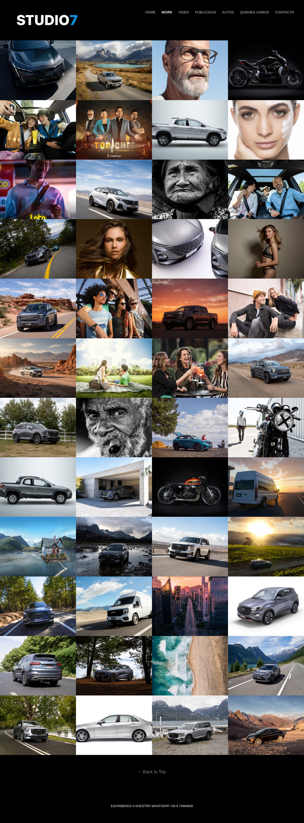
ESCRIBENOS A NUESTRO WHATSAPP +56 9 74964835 (152, 806)
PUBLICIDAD (205, 12)
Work (167, 12)
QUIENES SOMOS (254, 12)
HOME (150, 12)
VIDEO (183, 12)
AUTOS (228, 12)
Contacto (284, 12)
